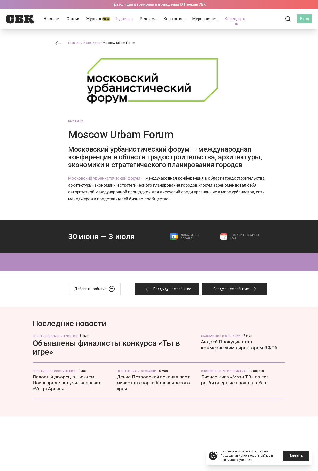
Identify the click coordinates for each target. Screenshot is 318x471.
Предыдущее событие (167, 289)
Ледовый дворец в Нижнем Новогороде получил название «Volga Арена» (67, 383)
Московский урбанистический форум (104, 178)
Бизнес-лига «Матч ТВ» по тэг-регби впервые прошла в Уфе (235, 380)
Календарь (91, 43)
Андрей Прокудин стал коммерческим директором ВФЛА (239, 345)
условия (245, 460)
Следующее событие (234, 289)
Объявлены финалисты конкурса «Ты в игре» (106, 347)
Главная (74, 43)
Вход (304, 18)
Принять (296, 456)
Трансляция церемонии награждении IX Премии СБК (159, 4)
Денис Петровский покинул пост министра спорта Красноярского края (153, 383)
